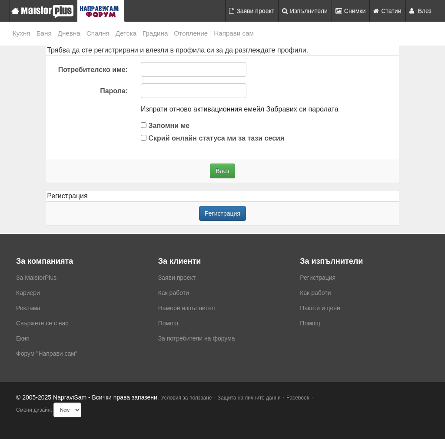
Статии (387, 10)
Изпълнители (305, 10)
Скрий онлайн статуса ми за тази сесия (212, 138)
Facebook (297, 398)
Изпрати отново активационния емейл (202, 109)
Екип (23, 338)
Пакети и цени (320, 308)
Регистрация (222, 213)
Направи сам (234, 33)
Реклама (28, 308)
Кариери (28, 292)
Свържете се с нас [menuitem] (42, 323)
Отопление (191, 33)
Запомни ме (165, 125)
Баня (44, 33)
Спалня (98, 33)
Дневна (69, 33)
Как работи (173, 292)
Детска (126, 33)
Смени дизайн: (34, 410)
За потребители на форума (196, 338)
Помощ (168, 323)
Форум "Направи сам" (46, 353)
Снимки (350, 10)
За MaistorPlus (36, 277)
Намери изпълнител (186, 308)
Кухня (21, 33)
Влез (420, 10)
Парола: (114, 91)
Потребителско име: (93, 69)
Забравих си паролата (302, 109)
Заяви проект (251, 10)
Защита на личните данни (249, 398)
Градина (155, 33)
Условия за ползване (186, 398)
